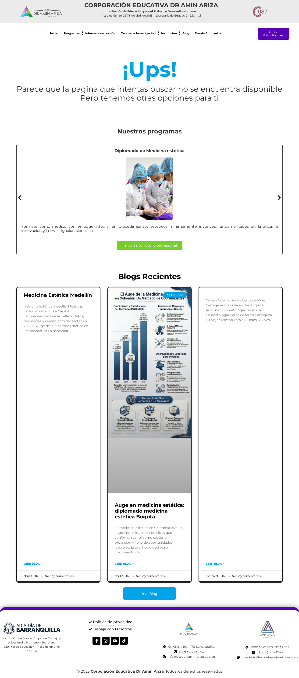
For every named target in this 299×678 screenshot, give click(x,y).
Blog (185, 33)
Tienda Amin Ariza (208, 33)
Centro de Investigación (138, 33)
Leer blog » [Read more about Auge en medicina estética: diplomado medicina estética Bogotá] (124, 563)
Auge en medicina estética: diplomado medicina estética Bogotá (149, 511)
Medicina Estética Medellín (58, 295)
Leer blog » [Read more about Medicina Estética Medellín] (33, 563)
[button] (19, 197)
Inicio (54, 33)
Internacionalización (100, 33)
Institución (169, 33)
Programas (72, 33)
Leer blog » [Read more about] (215, 563)
